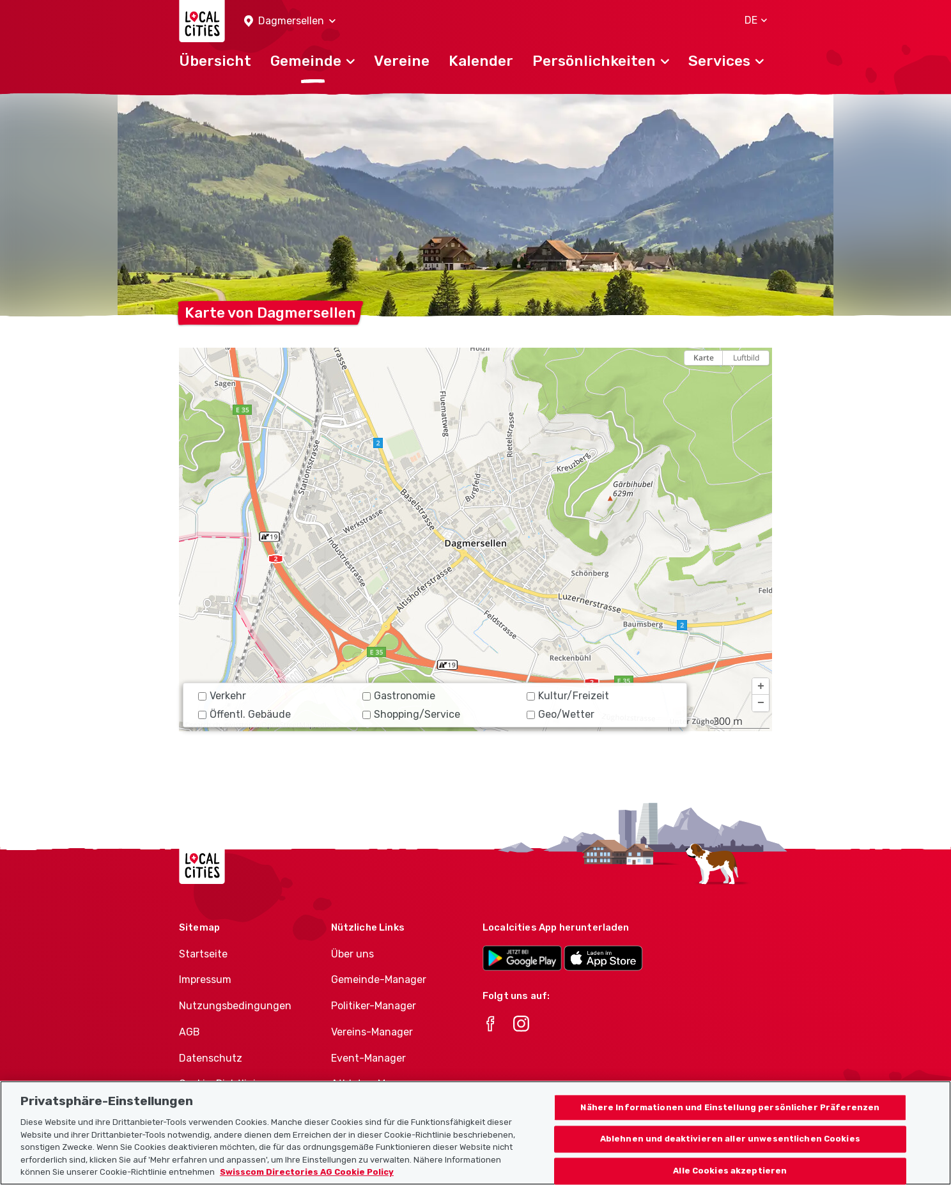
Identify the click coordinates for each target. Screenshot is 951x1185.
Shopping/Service (411, 714)
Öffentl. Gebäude (244, 714)
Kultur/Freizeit (568, 696)
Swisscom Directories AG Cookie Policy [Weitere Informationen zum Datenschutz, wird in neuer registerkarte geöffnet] (307, 1179)
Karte (703, 357)
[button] (290, 21)
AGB (189, 1032)
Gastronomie (398, 696)
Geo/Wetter (560, 714)
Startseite (203, 954)
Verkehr (222, 696)
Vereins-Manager (372, 1032)
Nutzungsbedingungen (235, 1006)
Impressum (205, 979)
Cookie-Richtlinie (220, 1084)
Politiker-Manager (373, 1006)
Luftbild (746, 357)
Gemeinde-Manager (378, 979)
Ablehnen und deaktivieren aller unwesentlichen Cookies (730, 1145)
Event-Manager (368, 1058)
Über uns (352, 954)
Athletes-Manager (375, 1084)
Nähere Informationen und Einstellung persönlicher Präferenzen (729, 1114)
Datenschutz (210, 1058)
